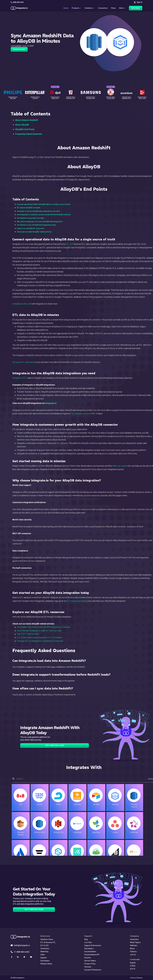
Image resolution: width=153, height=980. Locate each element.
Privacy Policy (90, 964)
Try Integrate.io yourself (81, 413)
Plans (113, 8)
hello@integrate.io (20, 945)
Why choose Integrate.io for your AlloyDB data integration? (40, 221)
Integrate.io (50, 403)
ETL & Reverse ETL (48, 942)
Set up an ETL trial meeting (24, 362)
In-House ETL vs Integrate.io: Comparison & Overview (40, 641)
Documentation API (91, 955)
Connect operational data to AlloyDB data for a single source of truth (43, 204)
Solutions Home (46, 939)
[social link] (12, 957)
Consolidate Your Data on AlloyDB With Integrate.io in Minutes (43, 627)
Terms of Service (136, 978)
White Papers (135, 942)
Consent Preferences (92, 970)
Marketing (44, 951)
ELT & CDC (44, 945)
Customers (134, 939)
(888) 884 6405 (17, 2)
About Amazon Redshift (26, 120)
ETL (67, 244)
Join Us (133, 955)
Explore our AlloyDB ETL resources (30, 228)
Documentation (90, 951)
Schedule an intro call (21, 304)
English (133, 963)
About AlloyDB (22, 125)
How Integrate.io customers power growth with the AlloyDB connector (44, 214)
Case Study (55, 86)
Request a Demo (19, 49)
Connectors (103, 8)
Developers (45, 961)
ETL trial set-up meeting (77, 601)
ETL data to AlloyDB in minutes (28, 208)
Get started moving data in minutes (30, 218)
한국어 (132, 969)
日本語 (132, 966)
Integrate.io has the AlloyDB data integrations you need (38, 211)
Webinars (133, 945)
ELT (71, 244)
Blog (86, 939)
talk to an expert (120, 466)
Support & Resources (92, 945)
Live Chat (88, 942)
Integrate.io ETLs (19, 378)
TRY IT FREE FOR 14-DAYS (54, 745)
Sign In (138, 2)
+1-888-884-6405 (20, 952)
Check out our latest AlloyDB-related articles (34, 232)
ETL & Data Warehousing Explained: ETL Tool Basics (39, 637)
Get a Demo (135, 8)
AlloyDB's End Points (25, 129)
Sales (42, 955)
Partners (133, 951)
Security (87, 958)
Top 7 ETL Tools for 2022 (28, 634)
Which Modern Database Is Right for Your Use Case (39, 630)
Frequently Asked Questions (28, 134)
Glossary (87, 967)
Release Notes (46, 964)
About (132, 948)
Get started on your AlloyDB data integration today (36, 225)
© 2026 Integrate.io (17, 978)
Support (43, 958)
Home (65, 8)
